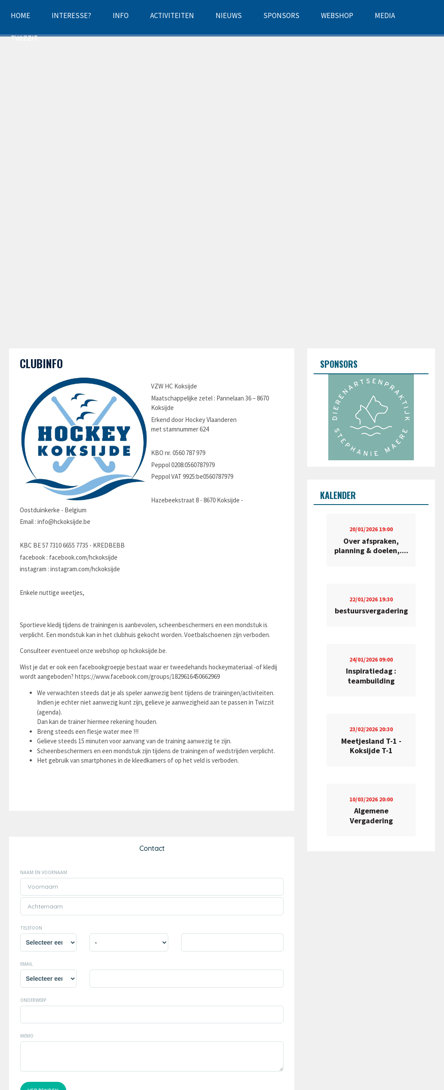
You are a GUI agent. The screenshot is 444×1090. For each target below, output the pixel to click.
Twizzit (24, 38)
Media (385, 15)
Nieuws (229, 15)
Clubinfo (41, 363)
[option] (371, 417)
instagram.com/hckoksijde (85, 569)
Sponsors (281, 15)
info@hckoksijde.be (63, 521)
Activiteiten (172, 15)
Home (20, 15)
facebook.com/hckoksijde (83, 557)
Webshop (337, 15)
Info (121, 15)
